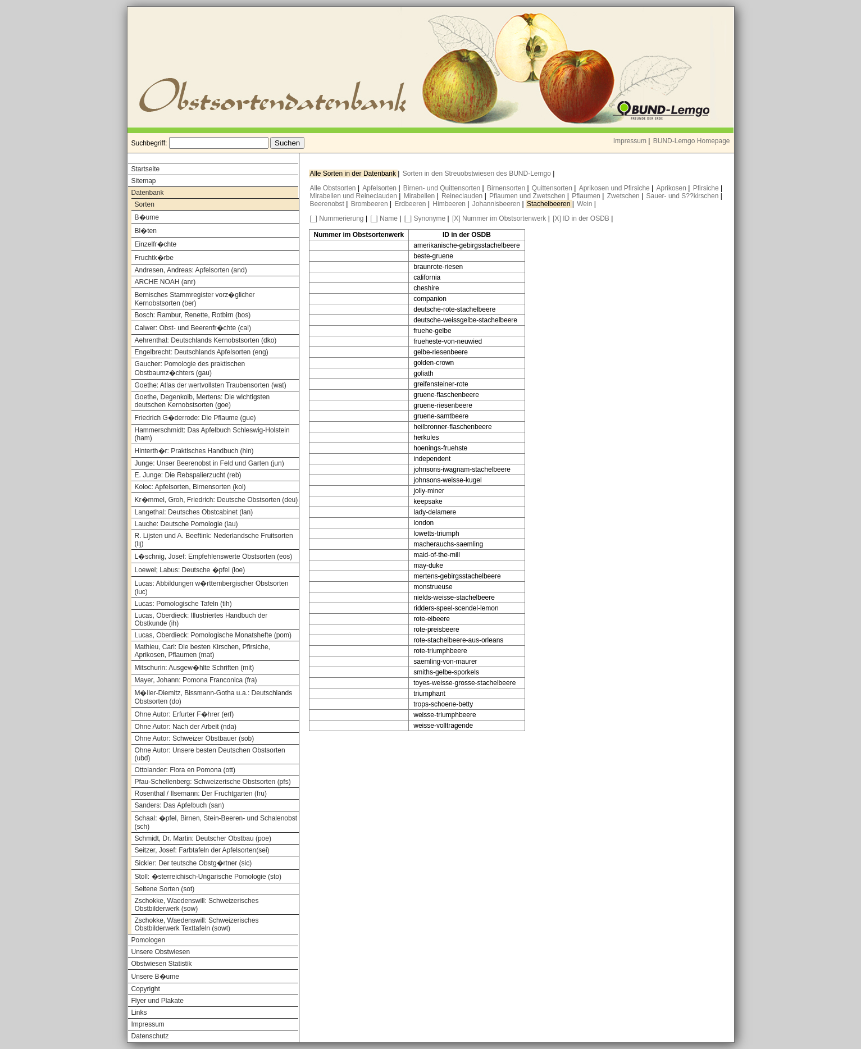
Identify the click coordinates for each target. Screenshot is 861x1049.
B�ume (147, 217)
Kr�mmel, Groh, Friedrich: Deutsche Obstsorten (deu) (216, 500)
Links (139, 1012)
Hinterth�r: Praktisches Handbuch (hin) (194, 451)
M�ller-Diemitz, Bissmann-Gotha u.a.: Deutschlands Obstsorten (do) (214, 697)
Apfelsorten (380, 188)
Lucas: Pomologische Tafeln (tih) (183, 604)
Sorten (144, 204)
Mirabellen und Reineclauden (354, 196)
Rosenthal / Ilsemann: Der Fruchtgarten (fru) (201, 793)
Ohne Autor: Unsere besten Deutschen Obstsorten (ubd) (210, 754)
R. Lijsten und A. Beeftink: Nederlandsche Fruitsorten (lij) (214, 540)
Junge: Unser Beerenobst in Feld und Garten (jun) (209, 463)
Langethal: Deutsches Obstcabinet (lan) (194, 512)
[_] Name (384, 218)
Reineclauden (463, 196)
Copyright (145, 989)
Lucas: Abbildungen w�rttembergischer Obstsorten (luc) (212, 588)
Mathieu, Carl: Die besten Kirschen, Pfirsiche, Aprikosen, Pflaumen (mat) (202, 651)
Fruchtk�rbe (154, 258)
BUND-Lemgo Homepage (691, 141)
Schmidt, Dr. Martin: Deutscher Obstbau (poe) (203, 838)
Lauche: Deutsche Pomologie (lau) (186, 524)
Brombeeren (370, 204)
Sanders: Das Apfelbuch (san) (179, 805)
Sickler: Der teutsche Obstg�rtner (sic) (193, 863)
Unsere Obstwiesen (160, 952)
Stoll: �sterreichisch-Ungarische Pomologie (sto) (208, 877)
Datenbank (147, 193)
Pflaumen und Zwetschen (528, 196)
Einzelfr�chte (156, 244)
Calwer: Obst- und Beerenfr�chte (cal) (193, 328)
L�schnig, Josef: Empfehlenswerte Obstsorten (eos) (214, 556)
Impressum (629, 141)
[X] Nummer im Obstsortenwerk (499, 218)
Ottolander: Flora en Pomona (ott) (185, 770)
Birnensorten (507, 188)
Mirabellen (420, 196)
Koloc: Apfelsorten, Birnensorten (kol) (190, 487)
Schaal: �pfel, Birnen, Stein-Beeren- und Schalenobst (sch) (216, 822)
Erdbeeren (411, 204)
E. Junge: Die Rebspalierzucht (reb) (188, 475)
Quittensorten (553, 188)
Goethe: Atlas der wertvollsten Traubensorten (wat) (210, 385)
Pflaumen (587, 196)
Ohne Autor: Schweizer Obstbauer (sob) (194, 738)
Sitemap (143, 181)
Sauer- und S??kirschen (683, 196)
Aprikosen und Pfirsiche (615, 188)
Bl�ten (146, 231)
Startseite (145, 169)
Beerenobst (328, 204)
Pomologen (148, 940)
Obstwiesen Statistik (161, 964)
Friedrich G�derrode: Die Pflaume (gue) (195, 418)
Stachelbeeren (549, 204)
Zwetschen (624, 196)
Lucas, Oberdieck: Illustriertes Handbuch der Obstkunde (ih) (201, 619)
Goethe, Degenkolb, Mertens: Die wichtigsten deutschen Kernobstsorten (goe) (202, 401)
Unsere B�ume (155, 976)
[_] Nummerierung (337, 218)
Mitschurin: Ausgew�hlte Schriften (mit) (194, 668)
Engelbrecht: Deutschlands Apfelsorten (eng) (201, 352)
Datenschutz (150, 1036)
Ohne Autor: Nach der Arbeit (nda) (185, 727)
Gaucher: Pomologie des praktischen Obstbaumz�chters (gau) (190, 368)
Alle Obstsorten (334, 188)
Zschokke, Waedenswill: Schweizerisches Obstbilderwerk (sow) (197, 905)
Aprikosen (673, 188)
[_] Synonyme (424, 218)
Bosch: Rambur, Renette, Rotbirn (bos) (193, 315)
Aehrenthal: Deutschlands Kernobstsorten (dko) (206, 340)
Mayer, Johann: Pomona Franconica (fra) (196, 680)
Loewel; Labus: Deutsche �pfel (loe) (190, 570)
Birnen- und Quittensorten (442, 188)
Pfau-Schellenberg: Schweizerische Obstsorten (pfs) (213, 782)
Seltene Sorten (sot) (165, 889)
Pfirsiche (707, 188)
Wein (585, 204)
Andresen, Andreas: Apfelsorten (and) (191, 270)
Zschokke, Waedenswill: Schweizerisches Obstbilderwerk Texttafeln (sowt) (197, 924)
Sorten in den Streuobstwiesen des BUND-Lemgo (478, 173)
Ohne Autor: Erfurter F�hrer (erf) (184, 714)
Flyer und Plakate (157, 1001)
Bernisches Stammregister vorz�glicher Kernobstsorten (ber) (195, 299)
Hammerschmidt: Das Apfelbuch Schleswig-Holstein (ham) (212, 434)
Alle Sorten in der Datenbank (354, 173)
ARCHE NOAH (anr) (165, 282)
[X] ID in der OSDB (581, 218)
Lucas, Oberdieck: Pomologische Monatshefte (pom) (213, 635)
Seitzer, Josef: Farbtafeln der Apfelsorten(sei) (202, 850)
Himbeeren (449, 204)
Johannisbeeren (497, 204)
